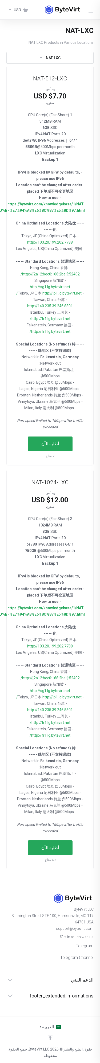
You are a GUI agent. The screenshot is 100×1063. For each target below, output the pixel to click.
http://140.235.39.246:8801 (50, 306)
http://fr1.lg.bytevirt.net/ (50, 331)
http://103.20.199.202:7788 (50, 242)
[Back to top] (50, 1037)
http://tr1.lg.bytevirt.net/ (50, 319)
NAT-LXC (50, 58)
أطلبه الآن (50, 443)
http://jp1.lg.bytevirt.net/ (49, 293)
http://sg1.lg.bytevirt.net (50, 287)
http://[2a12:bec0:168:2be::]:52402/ (50, 274)
